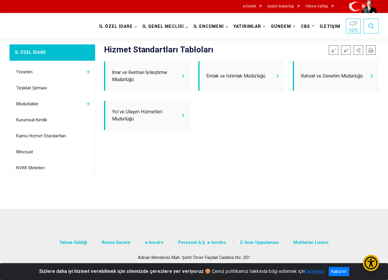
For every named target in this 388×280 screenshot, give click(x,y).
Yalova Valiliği (316, 6)
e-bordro (154, 241)
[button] (358, 50)
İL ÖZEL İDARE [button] (116, 26)
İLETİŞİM (330, 26)
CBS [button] (305, 26)
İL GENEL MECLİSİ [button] (163, 26)
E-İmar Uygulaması (259, 241)
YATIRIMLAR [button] (247, 26)
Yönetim (24, 72)
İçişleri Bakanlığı (280, 6)
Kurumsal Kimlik (31, 120)
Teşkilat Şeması (31, 88)
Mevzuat (24, 152)
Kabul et (339, 271)
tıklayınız (315, 271)
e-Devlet (249, 6)
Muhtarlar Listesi (310, 241)
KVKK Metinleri (30, 167)
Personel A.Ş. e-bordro (202, 241)
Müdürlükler (27, 104)
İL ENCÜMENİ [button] (209, 26)
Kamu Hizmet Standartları (41, 136)
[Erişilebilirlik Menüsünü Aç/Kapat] (371, 263)
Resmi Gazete (116, 241)
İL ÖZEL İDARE (30, 52)
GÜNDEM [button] (281, 26)
